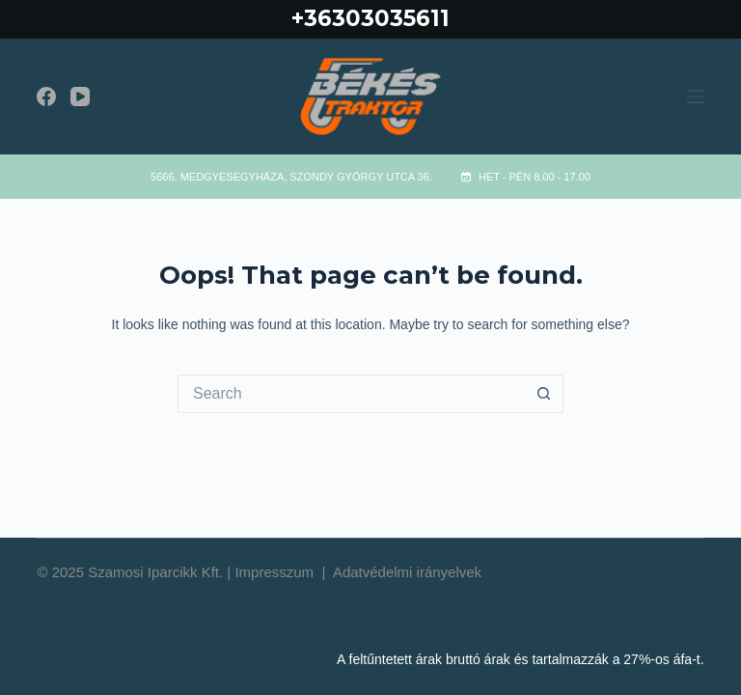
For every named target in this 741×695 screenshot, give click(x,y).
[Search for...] (351, 394)
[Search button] (544, 394)
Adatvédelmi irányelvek (407, 572)
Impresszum (275, 572)
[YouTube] (80, 96)
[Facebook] (46, 96)
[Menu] (695, 96)
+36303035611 (370, 18)
